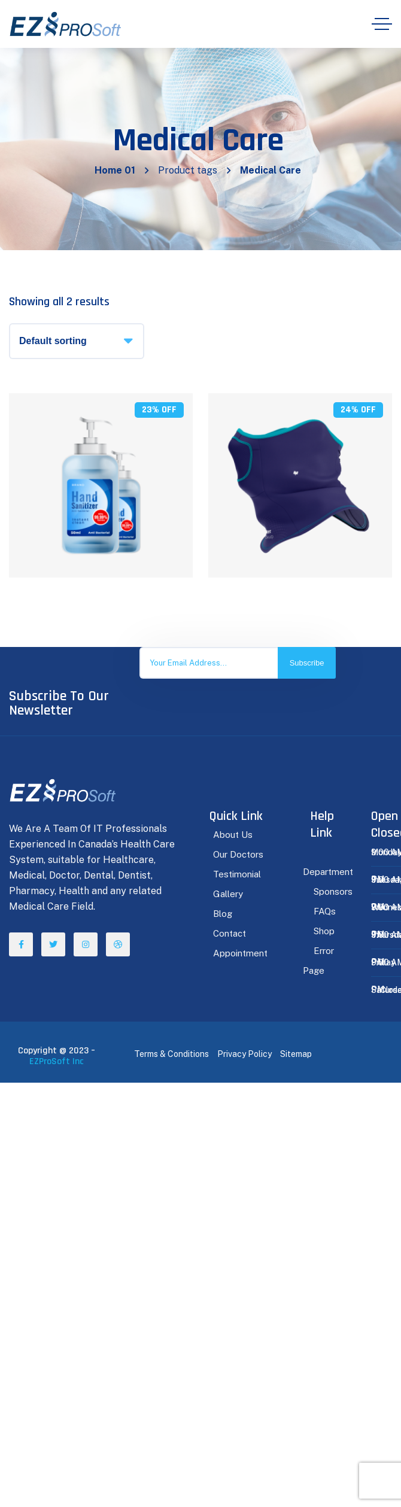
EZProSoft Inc (56, 1061)
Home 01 (115, 170)
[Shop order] (76, 341)
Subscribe (307, 662)
